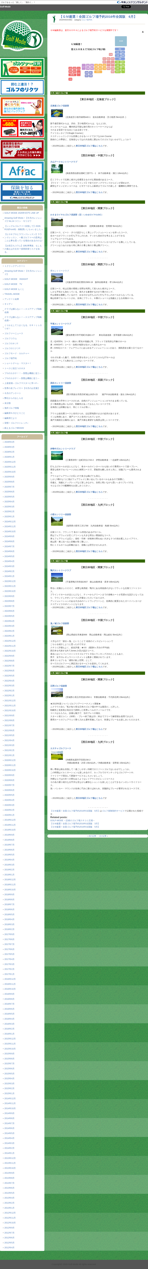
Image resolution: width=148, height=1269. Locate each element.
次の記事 (102, 836)
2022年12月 (10, 641)
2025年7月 (9, 487)
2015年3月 (9, 1083)
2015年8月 (9, 1058)
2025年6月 (9, 491)
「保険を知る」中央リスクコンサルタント (132, 2)
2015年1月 (9, 1093)
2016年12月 (10, 979)
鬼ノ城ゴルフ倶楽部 (59, 623)
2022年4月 (9, 681)
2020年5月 (9, 795)
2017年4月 (9, 959)
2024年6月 (9, 551)
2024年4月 (9, 561)
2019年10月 (10, 830)
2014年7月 (9, 1123)
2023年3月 (9, 626)
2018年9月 (9, 894)
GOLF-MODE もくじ (14, 289)
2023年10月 (10, 591)
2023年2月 (9, 631)
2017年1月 (9, 974)
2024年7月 (9, 546)
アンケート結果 (11, 299)
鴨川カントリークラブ (60, 570)
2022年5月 (9, 675)
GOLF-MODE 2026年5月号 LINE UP (21, 213)
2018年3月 (9, 924)
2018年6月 (9, 909)
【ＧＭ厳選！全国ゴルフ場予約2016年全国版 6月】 (98, 17)
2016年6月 (9, 1009)
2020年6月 (9, 790)
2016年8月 (9, 999)
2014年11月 (10, 1103)
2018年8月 (9, 899)
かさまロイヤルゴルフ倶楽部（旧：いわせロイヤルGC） (76, 214)
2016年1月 (9, 1034)
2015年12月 (10, 1038)
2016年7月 (9, 1004)
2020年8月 (9, 780)
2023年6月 (9, 611)
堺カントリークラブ (59, 271)
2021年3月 (9, 745)
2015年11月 (10, 1043)
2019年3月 (9, 865)
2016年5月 (9, 1014)
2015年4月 (9, 1078)
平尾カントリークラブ (60, 324)
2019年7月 (9, 845)
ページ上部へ (143, 32)
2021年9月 (9, 715)
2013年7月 (9, 1183)
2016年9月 (9, 994)
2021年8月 (9, 720)
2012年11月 (10, 1218)
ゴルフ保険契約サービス (113, 811)
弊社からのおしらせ (13, 398)
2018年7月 (9, 904)
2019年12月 (10, 820)
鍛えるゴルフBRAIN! (14, 428)
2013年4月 (9, 1198)
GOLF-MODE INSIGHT (16, 279)
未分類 (7, 403)
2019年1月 (9, 874)
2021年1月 (9, 755)
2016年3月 (9, 1024)
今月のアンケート (12, 393)
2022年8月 (9, 661)
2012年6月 (9, 1237)
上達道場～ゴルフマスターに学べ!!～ (21, 383)
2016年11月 (10, 984)
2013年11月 (10, 1163)
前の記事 (92, 836)
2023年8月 (9, 601)
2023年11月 (10, 586)
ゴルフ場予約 (10, 358)
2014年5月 (9, 1133)
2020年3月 (9, 805)
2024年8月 (9, 541)
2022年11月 (10, 646)
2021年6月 (9, 730)
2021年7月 (9, 725)
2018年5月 (9, 914)
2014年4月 (9, 1138)
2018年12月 (10, 879)
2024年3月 (9, 566)
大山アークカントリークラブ (63, 162)
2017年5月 (9, 954)
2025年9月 (9, 477)
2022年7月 (9, 666)
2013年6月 (9, 1188)
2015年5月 (9, 1073)
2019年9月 (9, 835)
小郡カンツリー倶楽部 (60, 514)
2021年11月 (10, 705)
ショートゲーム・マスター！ (17, 363)
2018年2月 (9, 929)
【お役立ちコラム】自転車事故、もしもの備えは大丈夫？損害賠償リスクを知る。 (23, 248)
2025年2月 (9, 511)
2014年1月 (9, 1153)
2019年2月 (9, 869)
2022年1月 (9, 695)
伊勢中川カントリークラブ (62, 449)
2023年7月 (9, 606)
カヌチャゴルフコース (60, 748)
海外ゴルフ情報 (11, 408)
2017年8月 (9, 939)
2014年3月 (9, 1143)
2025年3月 (9, 506)
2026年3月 (9, 447)
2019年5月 (9, 854)
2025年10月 (10, 472)
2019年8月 (9, 840)
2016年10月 (10, 989)
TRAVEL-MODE (12, 294)
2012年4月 (9, 1247)
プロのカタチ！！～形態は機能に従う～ (23, 373)
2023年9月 (9, 596)
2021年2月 (9, 750)
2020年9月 (9, 775)
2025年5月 (9, 496)
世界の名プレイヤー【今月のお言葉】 (22, 388)
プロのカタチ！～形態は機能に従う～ (22, 378)
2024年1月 (9, 576)
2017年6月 (9, 949)
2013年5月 (9, 1193)
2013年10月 (10, 1168)
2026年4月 (9, 442)
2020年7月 (9, 785)
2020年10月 (10, 770)
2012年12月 (10, 1213)
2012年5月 (9, 1242)
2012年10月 (10, 1222)
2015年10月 (10, 1049)
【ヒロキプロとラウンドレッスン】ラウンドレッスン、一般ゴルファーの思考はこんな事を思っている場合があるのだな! (23, 237)
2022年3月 (9, 685)
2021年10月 (10, 710)
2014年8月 (9, 1118)
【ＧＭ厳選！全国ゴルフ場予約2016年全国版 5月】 (75, 827)
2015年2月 (9, 1088)
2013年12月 (10, 1158)
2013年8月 (9, 1178)
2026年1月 (9, 457)
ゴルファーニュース (13, 333)
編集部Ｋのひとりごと (14, 413)
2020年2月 (9, 810)
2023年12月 (10, 581)
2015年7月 (9, 1063)
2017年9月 (9, 934)
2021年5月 (9, 735)
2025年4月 (9, 501)
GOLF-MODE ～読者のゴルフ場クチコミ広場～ (72, 820)
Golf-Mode (5, 6)
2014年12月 (10, 1098)
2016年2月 (9, 1029)
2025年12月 (10, 462)
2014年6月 (9, 1128)
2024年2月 (9, 571)
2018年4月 (9, 919)
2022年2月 (9, 690)
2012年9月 (9, 1228)
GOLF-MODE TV (13, 284)
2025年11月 (10, 467)
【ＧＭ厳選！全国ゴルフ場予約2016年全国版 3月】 (75, 823)
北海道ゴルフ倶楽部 (59, 106)
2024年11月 (10, 526)
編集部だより (10, 418)
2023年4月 (9, 621)
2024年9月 (9, 536)
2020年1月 (9, 815)
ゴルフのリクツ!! (12, 348)
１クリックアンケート (14, 266)
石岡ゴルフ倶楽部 (58, 686)
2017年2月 (9, 969)
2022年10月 (10, 651)
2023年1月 (9, 636)
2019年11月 (10, 825)
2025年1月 (9, 516)
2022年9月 (9, 656)
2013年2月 (9, 1203)
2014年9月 (9, 1113)
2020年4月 (9, 800)
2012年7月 (9, 1233)
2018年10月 (10, 889)
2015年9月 (9, 1053)
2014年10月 (10, 1108)
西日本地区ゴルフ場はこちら (89, 192)
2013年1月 (9, 1208)
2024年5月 (9, 556)
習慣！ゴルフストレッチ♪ (16, 423)
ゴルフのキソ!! (11, 343)
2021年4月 (9, 740)
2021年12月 (10, 700)
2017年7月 (9, 944)
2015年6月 (9, 1068)
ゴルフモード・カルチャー (16, 353)
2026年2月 (9, 452)
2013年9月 (9, 1173)
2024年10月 (10, 531)
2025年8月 (9, 482)
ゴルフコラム (10, 338)
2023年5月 (9, 616)
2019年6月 (9, 850)
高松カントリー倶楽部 (60, 383)
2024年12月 (10, 521)
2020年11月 (10, 765)
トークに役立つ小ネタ (14, 368)
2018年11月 (10, 884)
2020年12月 (10, 760)
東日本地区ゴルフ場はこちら (89, 146)
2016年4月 (9, 1019)
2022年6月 (9, 670)
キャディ (8, 304)
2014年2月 (9, 1148)
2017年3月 (9, 964)
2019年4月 (9, 859)
